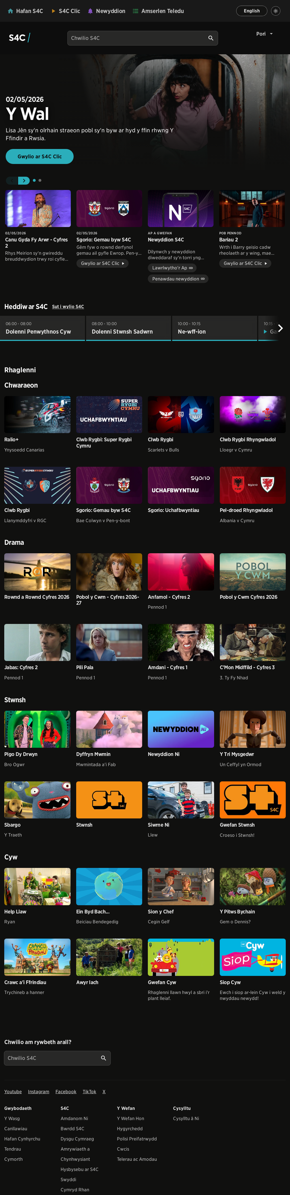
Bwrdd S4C (72, 1128)
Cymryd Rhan (75, 1189)
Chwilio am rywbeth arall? (37, 1042)
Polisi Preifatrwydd (137, 1139)
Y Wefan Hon (130, 1118)
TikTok (89, 1091)
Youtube (13, 1091)
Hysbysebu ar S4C (80, 1169)
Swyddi (68, 1179)
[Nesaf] (280, 328)
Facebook (66, 1091)
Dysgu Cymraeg (77, 1139)
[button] (12, 181)
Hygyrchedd (130, 1128)
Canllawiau (15, 1128)
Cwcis (123, 1149)
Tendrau (12, 1149)
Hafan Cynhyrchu (22, 1139)
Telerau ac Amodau (137, 1159)
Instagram (38, 1091)
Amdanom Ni (74, 1118)
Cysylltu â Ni (186, 1118)
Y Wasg (12, 1118)
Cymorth (13, 1159)
